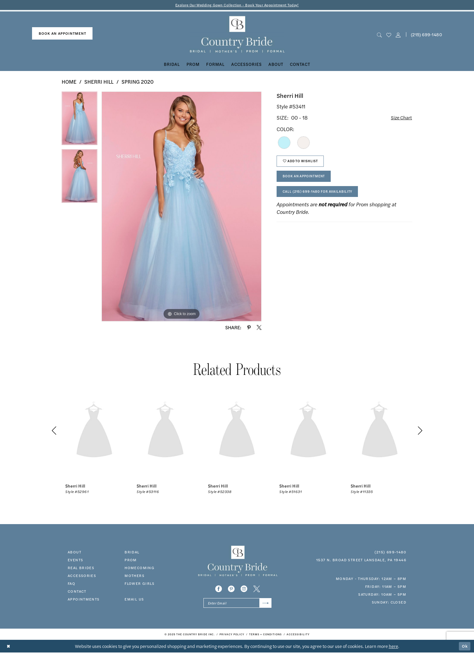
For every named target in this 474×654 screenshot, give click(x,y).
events (75, 560)
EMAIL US (134, 599)
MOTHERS (134, 575)
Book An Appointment (307, 179)
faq (71, 583)
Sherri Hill (99, 82)
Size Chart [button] (400, 118)
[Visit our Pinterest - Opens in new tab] (231, 589)
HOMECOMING (139, 568)
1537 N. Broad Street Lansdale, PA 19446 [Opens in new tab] (361, 560)
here (393, 647)
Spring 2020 (138, 82)
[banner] (237, 34)
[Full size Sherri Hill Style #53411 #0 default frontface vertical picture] (181, 206)
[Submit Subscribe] (265, 604)
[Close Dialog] (9, 648)
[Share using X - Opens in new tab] (259, 327)
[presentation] (94, 431)
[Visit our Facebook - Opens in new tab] (218, 589)
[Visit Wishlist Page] (388, 35)
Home (69, 82)
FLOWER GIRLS (140, 583)
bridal (132, 552)
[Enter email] (237, 604)
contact (77, 591)
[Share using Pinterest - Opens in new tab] (249, 327)
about (74, 552)
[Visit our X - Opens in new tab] (256, 589)
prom (131, 560)
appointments (84, 599)
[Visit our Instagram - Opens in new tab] (244, 589)
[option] (79, 121)
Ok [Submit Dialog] (464, 647)
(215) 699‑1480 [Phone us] (426, 35)
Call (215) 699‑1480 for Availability (321, 196)
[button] (398, 35)
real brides (81, 568)
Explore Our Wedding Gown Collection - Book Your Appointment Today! (237, 5)
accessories (82, 575)
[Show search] (379, 35)
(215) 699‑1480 (390, 552)
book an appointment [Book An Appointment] (62, 34)
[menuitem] (62, 34)
